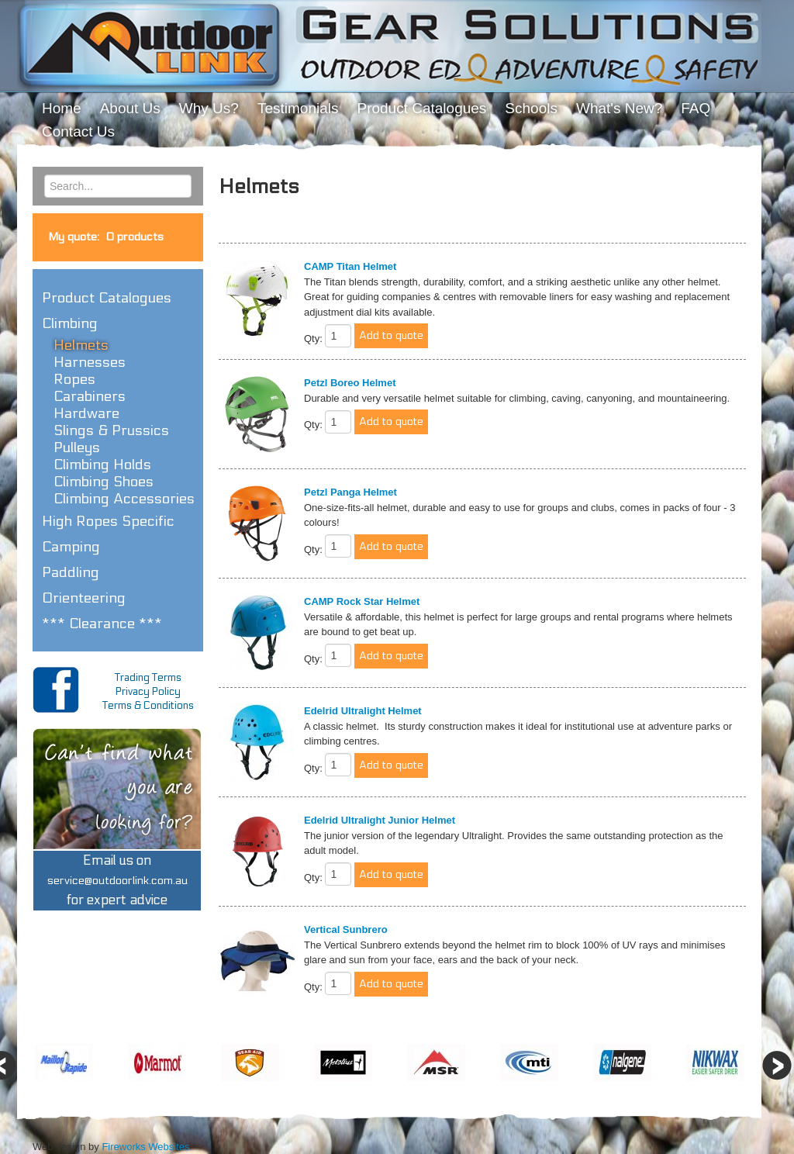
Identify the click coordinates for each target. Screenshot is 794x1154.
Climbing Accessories (124, 498)
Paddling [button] (70, 572)
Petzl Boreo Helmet (349, 383)
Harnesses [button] (90, 362)
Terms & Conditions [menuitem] (148, 705)
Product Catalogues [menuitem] (421, 108)
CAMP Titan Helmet (350, 266)
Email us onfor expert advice (117, 880)
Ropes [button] (74, 379)
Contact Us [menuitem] (78, 131)
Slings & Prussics (111, 430)
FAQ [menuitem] (695, 108)
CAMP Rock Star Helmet (361, 601)
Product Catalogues (106, 297)
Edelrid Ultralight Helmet (363, 711)
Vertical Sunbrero (346, 929)
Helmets (81, 345)
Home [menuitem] (61, 108)
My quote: (106, 237)
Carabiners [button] (90, 396)
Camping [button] (71, 546)
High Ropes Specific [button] (108, 521)
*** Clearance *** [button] (102, 623)
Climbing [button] (70, 323)
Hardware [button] (86, 413)
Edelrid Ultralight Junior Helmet (379, 820)
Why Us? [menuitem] (209, 108)
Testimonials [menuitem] (298, 108)
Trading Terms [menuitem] (148, 677)
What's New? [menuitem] (619, 108)
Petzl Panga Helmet (350, 492)
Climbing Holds (102, 464)
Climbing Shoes (104, 481)
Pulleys (77, 447)
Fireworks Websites (145, 1146)
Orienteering (84, 597)
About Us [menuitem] (130, 108)
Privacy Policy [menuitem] (148, 691)
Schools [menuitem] (531, 108)
